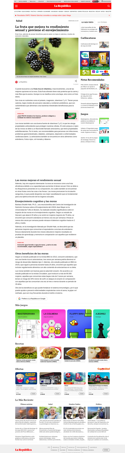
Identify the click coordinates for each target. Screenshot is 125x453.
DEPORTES (73, 11)
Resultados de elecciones (54, 1)
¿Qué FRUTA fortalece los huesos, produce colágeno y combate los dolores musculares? (36, 117)
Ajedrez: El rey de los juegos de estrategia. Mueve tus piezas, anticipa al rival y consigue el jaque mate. (89, 140)
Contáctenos (54, 450)
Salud (19, 21)
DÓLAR (98, 11)
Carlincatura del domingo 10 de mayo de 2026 (89, 45)
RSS (49, 447)
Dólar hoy (41, 1)
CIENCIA (66, 11)
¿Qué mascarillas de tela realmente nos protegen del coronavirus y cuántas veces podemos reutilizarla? (89, 30)
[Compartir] (76, 81)
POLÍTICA (33, 11)
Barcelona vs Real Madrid (71, 1)
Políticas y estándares (88, 450)
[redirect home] (23, 450)
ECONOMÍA (46, 11)
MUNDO (60, 11)
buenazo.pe (71, 447)
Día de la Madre (23, 1)
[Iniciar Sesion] (106, 1)
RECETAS (92, 11)
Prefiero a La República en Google (31, 299)
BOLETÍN (108, 11)
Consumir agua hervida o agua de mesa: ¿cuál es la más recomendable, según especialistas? (37, 245)
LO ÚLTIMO (17, 11)
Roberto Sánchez (85, 1)
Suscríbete (62, 450)
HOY (15, 1)
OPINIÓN (40, 11)
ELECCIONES (26, 11)
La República (21, 82)
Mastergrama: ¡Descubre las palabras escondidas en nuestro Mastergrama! (89, 121)
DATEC (103, 11)
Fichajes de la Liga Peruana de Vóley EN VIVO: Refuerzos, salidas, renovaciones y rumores (89, 97)
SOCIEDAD (54, 11)
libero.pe (63, 447)
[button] (16, 6)
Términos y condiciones (74, 450)
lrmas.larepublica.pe (82, 447)
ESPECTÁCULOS (83, 11)
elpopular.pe (56, 447)
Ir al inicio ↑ (106, 449)
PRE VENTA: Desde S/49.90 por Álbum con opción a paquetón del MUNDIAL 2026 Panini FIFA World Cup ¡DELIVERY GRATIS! (89, 88)
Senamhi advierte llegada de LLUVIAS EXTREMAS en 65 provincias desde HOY (89, 105)
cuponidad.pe (93, 447)
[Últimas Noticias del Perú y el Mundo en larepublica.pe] (62, 6)
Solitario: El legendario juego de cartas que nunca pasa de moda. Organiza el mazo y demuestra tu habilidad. (89, 131)
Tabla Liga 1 (33, 1)
